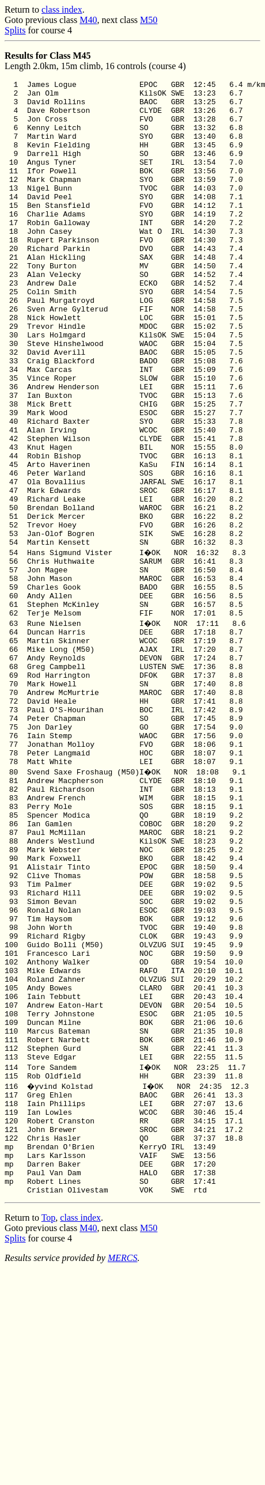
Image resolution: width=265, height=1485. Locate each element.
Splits (15, 30)
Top (48, 1430)
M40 (88, 20)
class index (61, 9)
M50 (148, 20)
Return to (23, 9)
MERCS (123, 1470)
